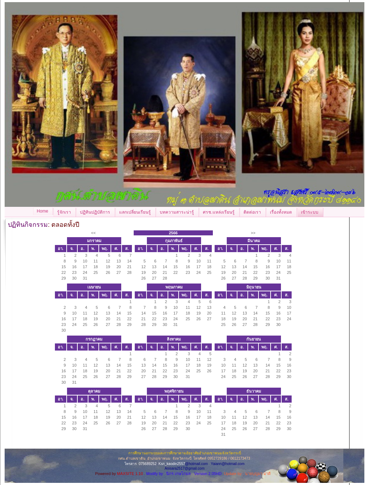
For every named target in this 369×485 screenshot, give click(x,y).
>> (253, 233)
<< (93, 233)
